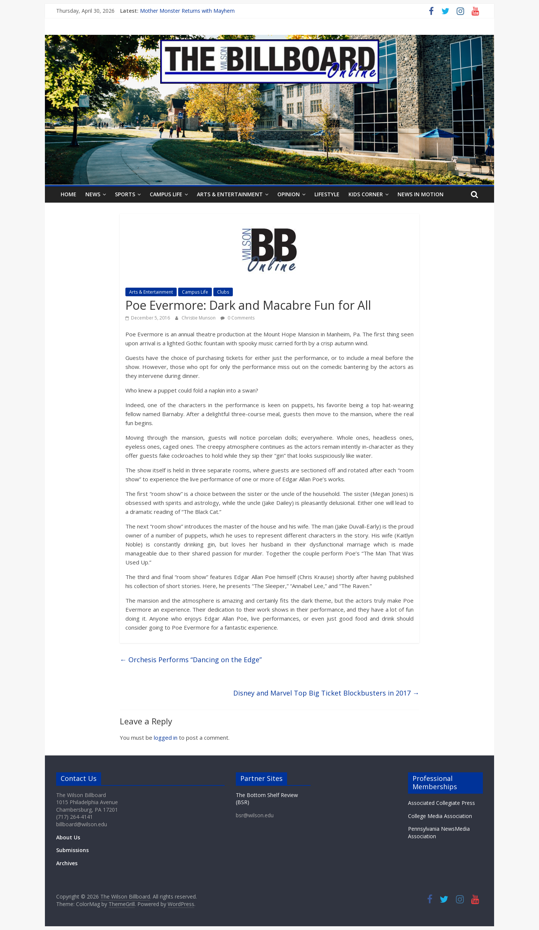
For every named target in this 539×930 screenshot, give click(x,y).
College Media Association (440, 816)
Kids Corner (365, 194)
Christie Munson (199, 318)
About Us (68, 837)
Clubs (223, 292)
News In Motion (421, 194)
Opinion (288, 194)
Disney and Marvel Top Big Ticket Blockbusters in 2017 (326, 692)
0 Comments (237, 318)
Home (68, 194)
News (92, 194)
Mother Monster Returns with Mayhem (187, 10)
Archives (66, 863)
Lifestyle (326, 194)
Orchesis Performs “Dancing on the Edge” (191, 659)
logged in (165, 737)
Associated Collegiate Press (441, 802)
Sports (125, 194)
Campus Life (166, 194)
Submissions (72, 850)
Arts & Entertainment (230, 194)
